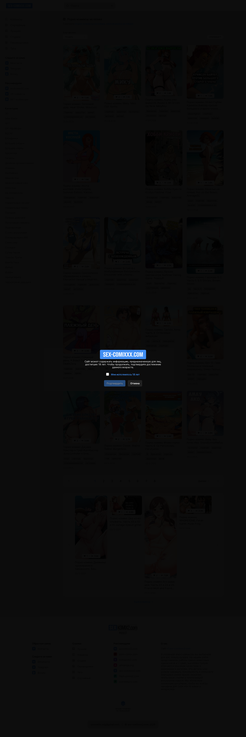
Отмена (135, 383)
